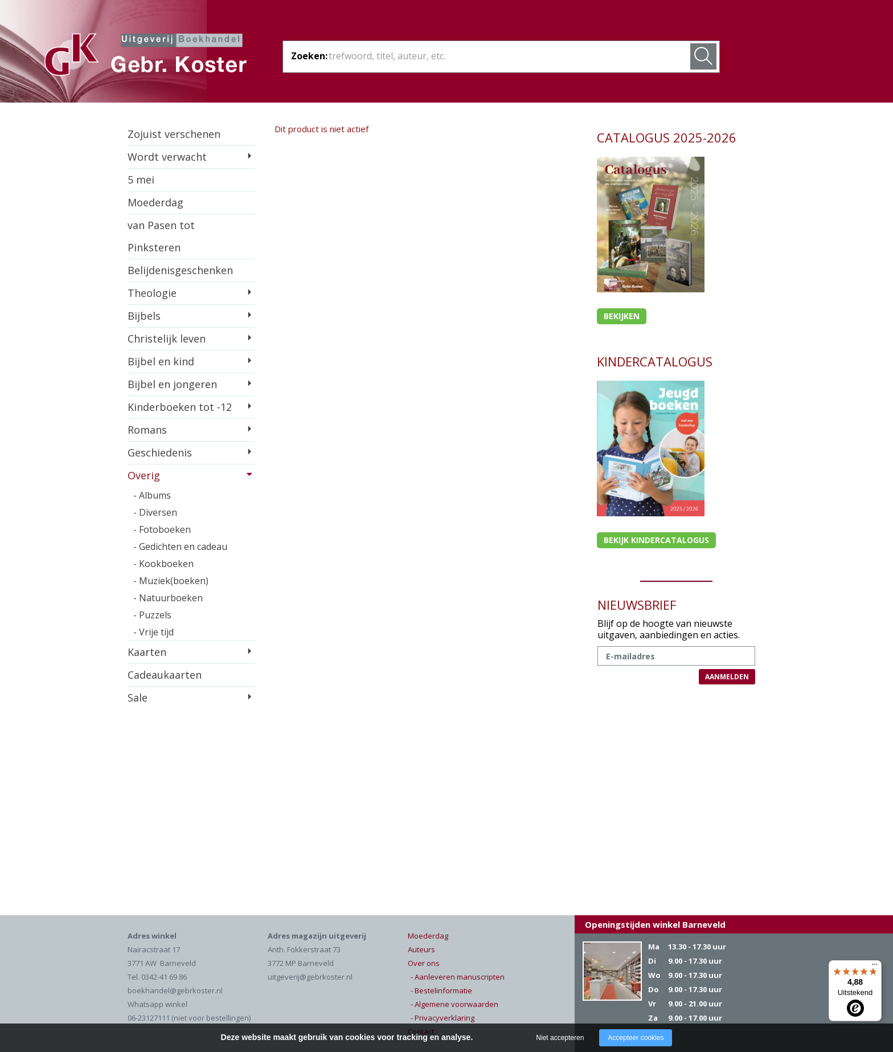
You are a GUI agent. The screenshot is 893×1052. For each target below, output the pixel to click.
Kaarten (147, 652)
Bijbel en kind (161, 361)
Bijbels (144, 316)
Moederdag (155, 202)
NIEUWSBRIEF (636, 605)
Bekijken (622, 316)
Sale (138, 697)
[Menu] (875, 967)
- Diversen (155, 512)
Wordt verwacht (167, 157)
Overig (144, 475)
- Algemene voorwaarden (454, 1004)
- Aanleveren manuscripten (458, 977)
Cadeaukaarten (165, 675)
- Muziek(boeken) (170, 580)
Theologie (152, 293)
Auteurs (421, 949)
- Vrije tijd (153, 632)
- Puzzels (152, 615)
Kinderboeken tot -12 (180, 407)
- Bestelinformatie (441, 990)
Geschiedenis (160, 452)
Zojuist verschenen (174, 134)
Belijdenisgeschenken (180, 270)
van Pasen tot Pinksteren (161, 236)
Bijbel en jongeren (172, 384)
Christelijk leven (167, 338)
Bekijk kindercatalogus (656, 540)
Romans (147, 430)
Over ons (424, 963)
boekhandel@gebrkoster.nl (175, 990)
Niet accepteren (560, 1038)
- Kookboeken (163, 563)
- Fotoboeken (162, 529)
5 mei (141, 179)
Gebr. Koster (145, 56)
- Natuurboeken (168, 598)
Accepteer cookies (635, 1038)
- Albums (152, 495)
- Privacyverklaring (442, 1018)
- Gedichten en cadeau (180, 546)
